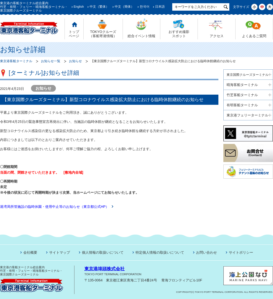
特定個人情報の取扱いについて (160, 252)
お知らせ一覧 (50, 61)
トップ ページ (74, 34)
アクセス (217, 36)
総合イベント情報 (141, 36)
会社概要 (30, 252)
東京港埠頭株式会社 (104, 268)
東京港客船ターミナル (16, 61)
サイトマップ (59, 252)
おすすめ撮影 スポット (179, 34)
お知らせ (75, 61)
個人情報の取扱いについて (103, 252)
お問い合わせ (206, 252)
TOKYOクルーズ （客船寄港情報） (103, 34)
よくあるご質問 (254, 36)
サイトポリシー (241, 252)
